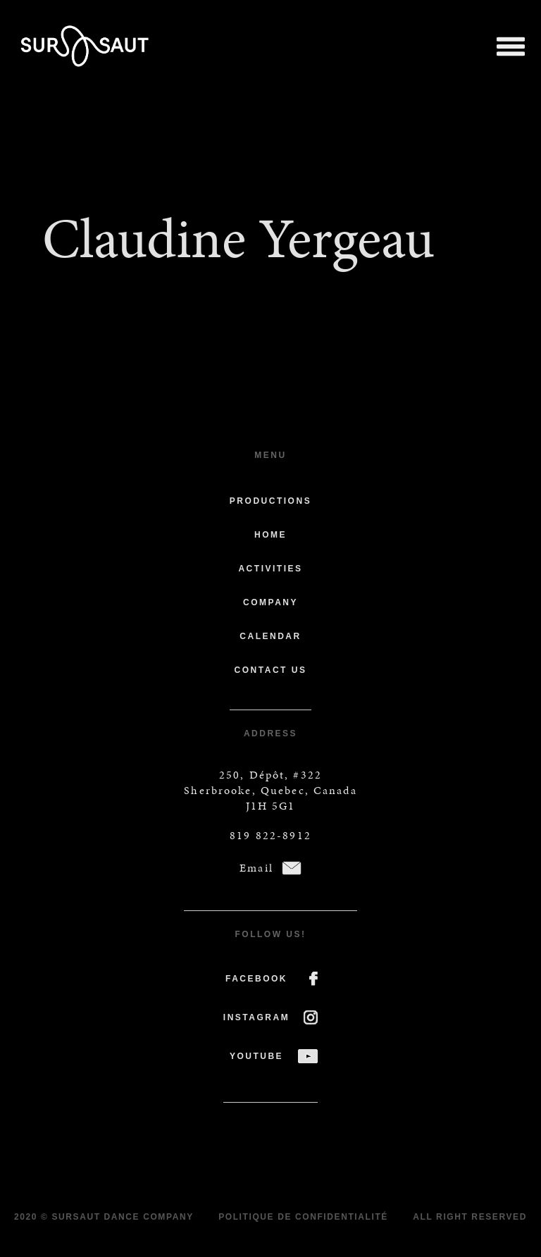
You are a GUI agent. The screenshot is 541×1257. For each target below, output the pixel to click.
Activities (270, 569)
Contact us (271, 670)
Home (270, 535)
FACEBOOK (256, 979)
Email (256, 868)
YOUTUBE (256, 1056)
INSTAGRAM (256, 1017)
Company (270, 602)
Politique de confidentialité (303, 1217)
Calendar (270, 636)
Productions (270, 501)
